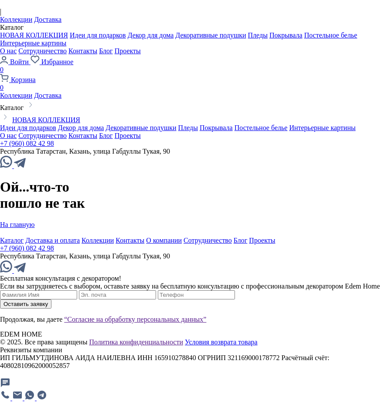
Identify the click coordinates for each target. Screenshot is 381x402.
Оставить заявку (25, 304)
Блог (106, 51)
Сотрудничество (42, 51)
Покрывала (286, 35)
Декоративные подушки (210, 35)
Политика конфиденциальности (136, 342)
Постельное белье (330, 35)
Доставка (47, 19)
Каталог (12, 240)
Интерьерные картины (33, 43)
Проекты (128, 51)
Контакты (82, 51)
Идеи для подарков (98, 35)
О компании (164, 240)
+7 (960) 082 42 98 (27, 143)
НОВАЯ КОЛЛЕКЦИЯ (34, 35)
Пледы (258, 35)
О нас (8, 51)
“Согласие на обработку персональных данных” (135, 319)
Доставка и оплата (52, 240)
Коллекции (16, 19)
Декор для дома (151, 35)
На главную (17, 224)
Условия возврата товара (221, 342)
